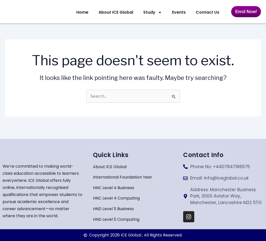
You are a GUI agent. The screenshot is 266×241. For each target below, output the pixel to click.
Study (152, 12)
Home (82, 12)
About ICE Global (116, 12)
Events (179, 12)
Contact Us (207, 12)
